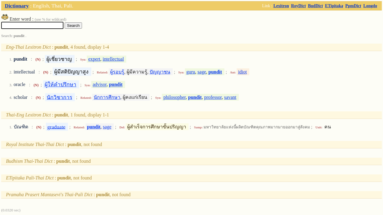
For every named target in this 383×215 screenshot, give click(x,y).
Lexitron (281, 5)
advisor (100, 84)
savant (230, 97)
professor (213, 97)
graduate (56, 127)
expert (94, 59)
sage (201, 71)
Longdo (370, 5)
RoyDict (298, 5)
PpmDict (353, 5)
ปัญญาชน (160, 71)
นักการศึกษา (107, 97)
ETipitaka (334, 5)
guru (190, 71)
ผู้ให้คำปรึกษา (60, 84)
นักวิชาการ (59, 97)
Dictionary (17, 6)
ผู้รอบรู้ (117, 71)
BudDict (315, 5)
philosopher (174, 97)
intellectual (113, 59)
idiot (242, 71)
